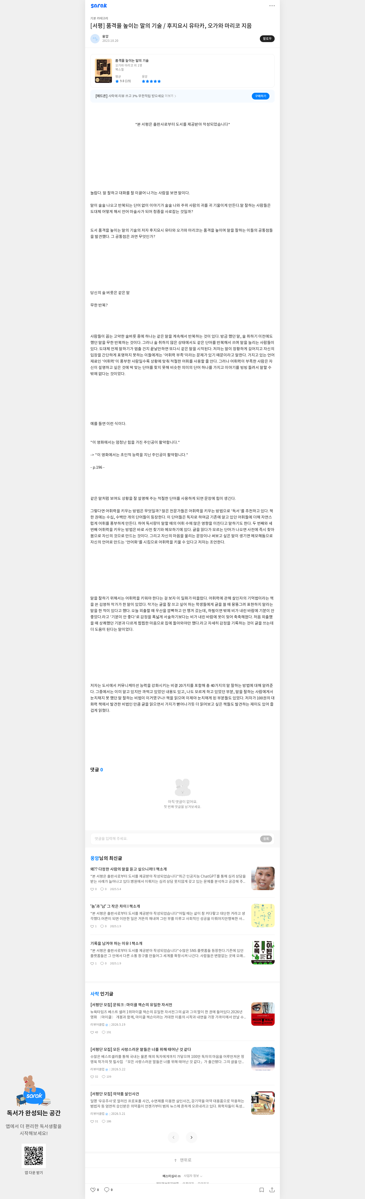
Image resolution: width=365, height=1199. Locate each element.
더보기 (272, 5)
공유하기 (272, 1190)
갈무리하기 (261, 1190)
